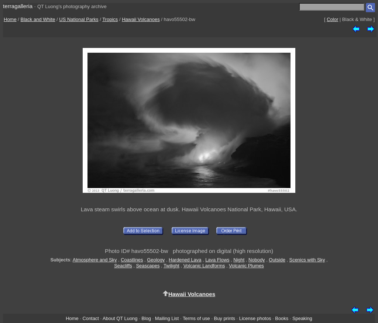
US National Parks (78, 19)
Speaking (302, 318)
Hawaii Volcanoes (141, 19)
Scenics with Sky (307, 260)
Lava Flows (217, 260)
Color (332, 19)
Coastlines (132, 260)
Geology (156, 260)
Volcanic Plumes (246, 265)
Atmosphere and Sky (95, 260)
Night (238, 260)
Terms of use (196, 318)
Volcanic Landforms (204, 265)
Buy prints (224, 318)
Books (281, 318)
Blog (146, 318)
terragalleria (17, 6)
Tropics (110, 19)
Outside (277, 260)
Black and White (38, 19)
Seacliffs (123, 265)
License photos (255, 318)
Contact (90, 318)
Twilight (171, 265)
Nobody (256, 260)
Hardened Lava (185, 260)
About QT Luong (120, 318)
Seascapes (148, 265)
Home (10, 19)
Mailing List (167, 318)
